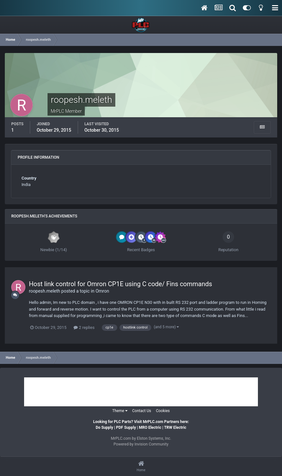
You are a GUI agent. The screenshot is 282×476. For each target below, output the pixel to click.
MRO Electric (150, 427)
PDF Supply (126, 427)
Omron (102, 291)
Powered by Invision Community (141, 444)
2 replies (84, 327)
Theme (120, 411)
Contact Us (141, 411)
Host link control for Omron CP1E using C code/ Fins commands (120, 284)
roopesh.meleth (44, 291)
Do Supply (104, 427)
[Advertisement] (141, 391)
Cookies (163, 411)
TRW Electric (175, 427)
